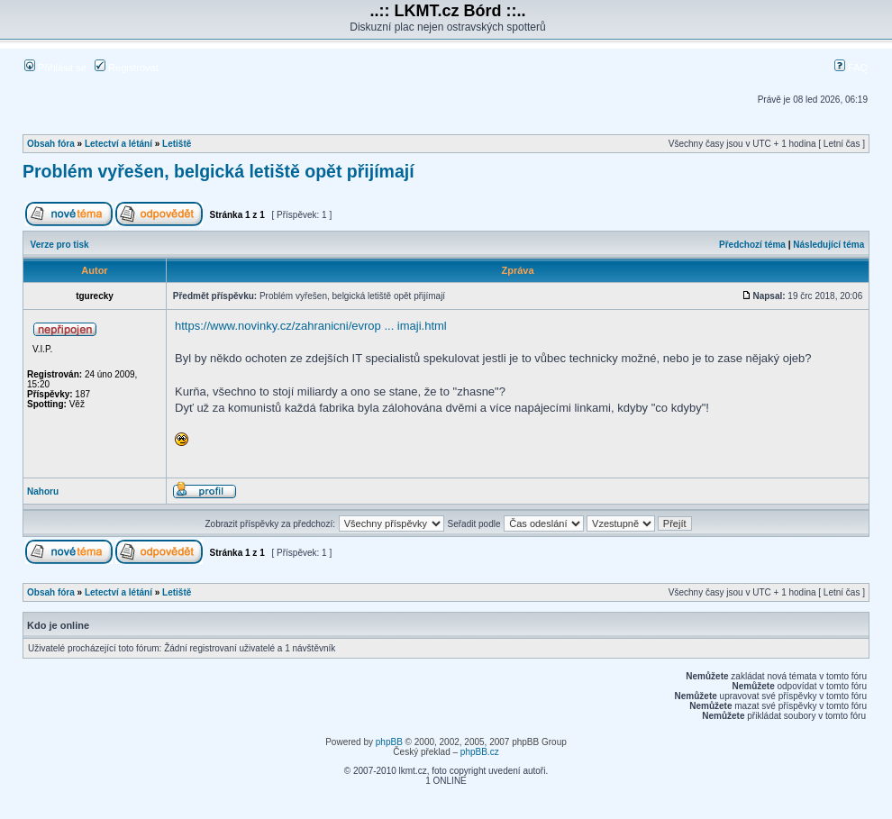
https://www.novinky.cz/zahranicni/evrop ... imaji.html (311, 325)
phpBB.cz (479, 752)
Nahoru (43, 491)
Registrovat (127, 67)
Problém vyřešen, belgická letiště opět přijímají (218, 171)
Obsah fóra (51, 144)
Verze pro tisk (60, 245)
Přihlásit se (55, 67)
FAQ (851, 67)
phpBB (389, 742)
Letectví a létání (118, 144)
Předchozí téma (752, 245)
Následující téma (828, 245)
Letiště (176, 144)
